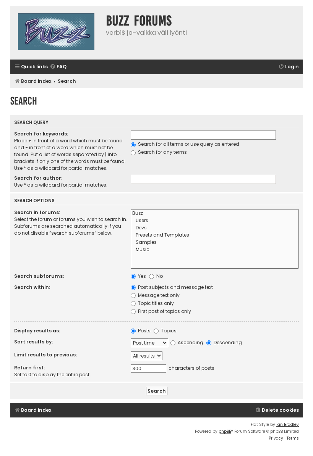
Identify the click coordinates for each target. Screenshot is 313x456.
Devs (214, 228)
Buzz (214, 213)
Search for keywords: (41, 134)
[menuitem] (58, 67)
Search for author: (38, 178)
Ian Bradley (287, 424)
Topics (165, 330)
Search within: (32, 287)
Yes (138, 276)
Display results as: (37, 330)
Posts (141, 330)
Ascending (186, 342)
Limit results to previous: (45, 354)
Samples (214, 242)
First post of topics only (161, 311)
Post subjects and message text (172, 287)
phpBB (225, 431)
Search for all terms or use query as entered (185, 144)
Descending (224, 342)
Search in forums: (37, 212)
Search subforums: (39, 276)
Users (214, 220)
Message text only (155, 295)
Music (214, 249)
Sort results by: (33, 341)
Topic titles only (152, 303)
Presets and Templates (214, 235)
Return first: (29, 367)
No (156, 276)
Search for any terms (159, 152)
